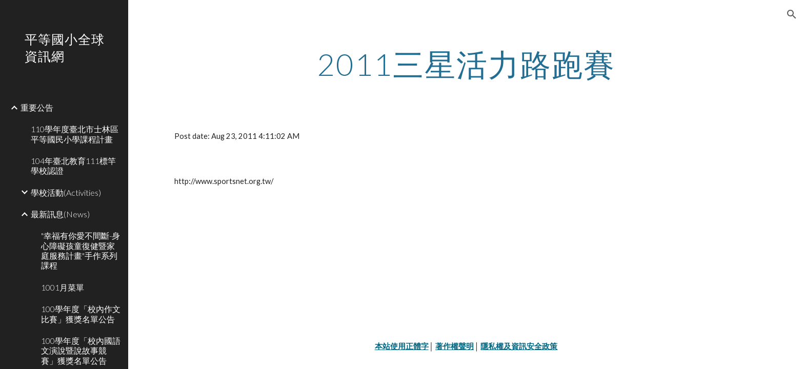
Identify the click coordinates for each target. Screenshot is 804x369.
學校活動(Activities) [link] (66, 192)
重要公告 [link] (37, 107)
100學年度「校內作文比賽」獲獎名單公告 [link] (80, 313)
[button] (791, 14)
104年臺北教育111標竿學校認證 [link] (73, 165)
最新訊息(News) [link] (60, 214)
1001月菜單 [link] (62, 287)
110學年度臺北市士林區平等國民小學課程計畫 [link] (74, 134)
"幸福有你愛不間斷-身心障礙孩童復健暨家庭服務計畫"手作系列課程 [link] (80, 250)
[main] (466, 64)
